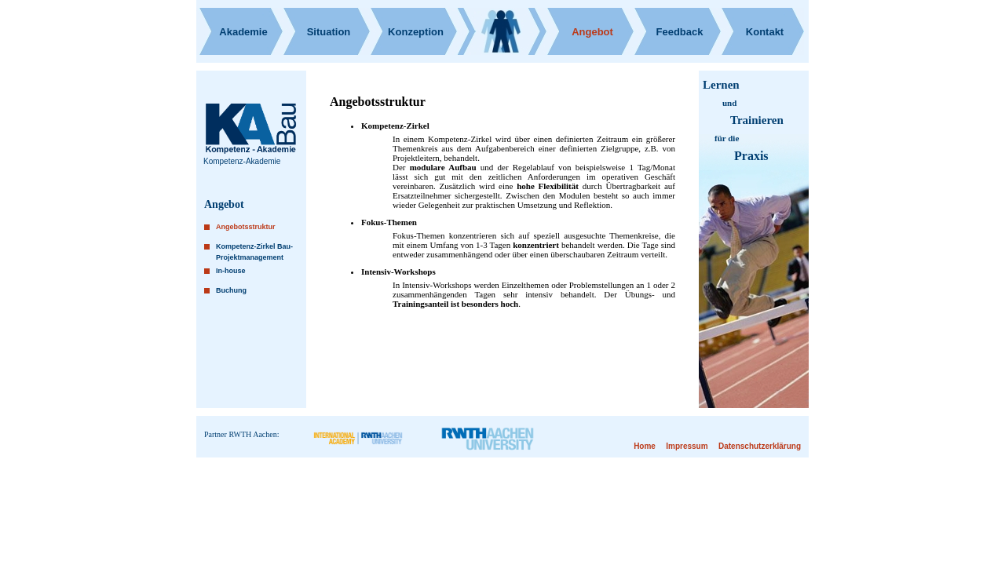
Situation (329, 32)
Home (645, 446)
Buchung (231, 290)
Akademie (243, 32)
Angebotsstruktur (246, 227)
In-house (231, 271)
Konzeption (416, 32)
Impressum (686, 446)
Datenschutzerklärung (759, 446)
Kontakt (765, 32)
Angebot (592, 32)
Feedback (680, 32)
